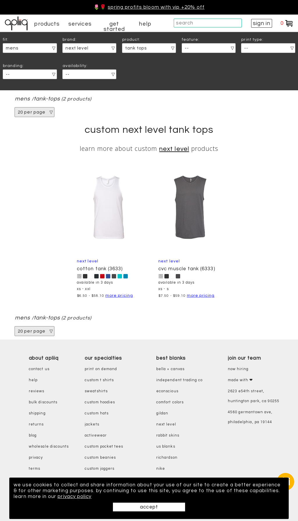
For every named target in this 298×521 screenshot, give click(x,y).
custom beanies (100, 458)
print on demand (101, 369)
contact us (39, 369)
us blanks (165, 446)
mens (22, 99)
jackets (92, 424)
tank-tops (47, 99)
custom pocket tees (104, 446)
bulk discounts (43, 402)
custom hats (97, 413)
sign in (261, 23)
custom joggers (99, 469)
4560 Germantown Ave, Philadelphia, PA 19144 (250, 417)
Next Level (174, 149)
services (80, 24)
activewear (96, 435)
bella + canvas (170, 369)
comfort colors (170, 402)
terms (34, 469)
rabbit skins (167, 435)
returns (36, 424)
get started (114, 26)
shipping (37, 413)
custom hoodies (100, 402)
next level (166, 424)
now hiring (238, 369)
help (145, 24)
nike (160, 469)
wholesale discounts (49, 446)
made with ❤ (240, 380)
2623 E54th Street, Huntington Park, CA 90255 (254, 396)
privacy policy (74, 496)
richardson (167, 458)
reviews (36, 391)
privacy (36, 458)
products (47, 24)
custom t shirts (99, 380)
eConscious (167, 391)
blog (33, 435)
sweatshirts (96, 391)
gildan (162, 413)
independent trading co (179, 380)
